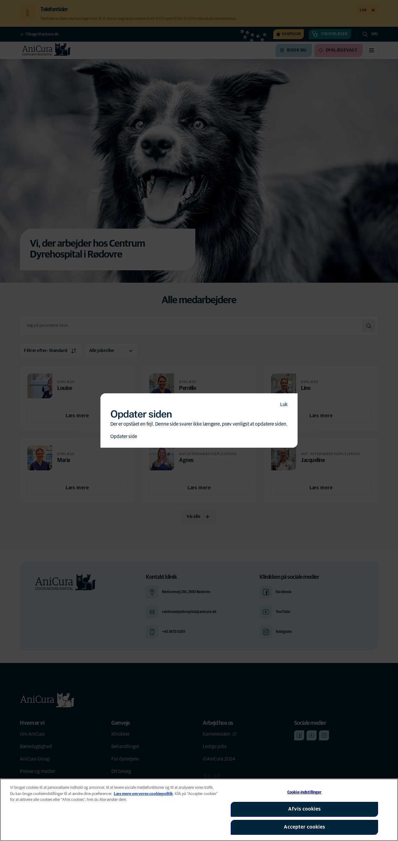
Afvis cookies (304, 809)
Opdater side (123, 436)
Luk (284, 404)
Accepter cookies (304, 827)
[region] (199, 810)
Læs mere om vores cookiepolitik (143, 794)
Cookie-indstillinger (304, 792)
